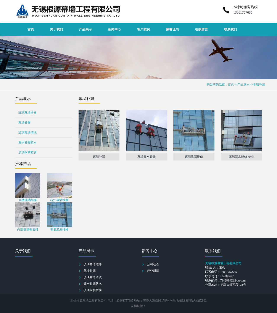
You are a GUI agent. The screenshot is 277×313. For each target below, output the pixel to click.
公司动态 (153, 264)
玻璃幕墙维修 (27, 112)
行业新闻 (153, 270)
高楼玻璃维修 (28, 200)
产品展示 (85, 29)
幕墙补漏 (259, 84)
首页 (30, 29)
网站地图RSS (178, 300)
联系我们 (230, 29)
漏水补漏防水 (27, 142)
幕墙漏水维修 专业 (241, 156)
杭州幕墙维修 (59, 200)
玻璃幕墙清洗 (27, 132)
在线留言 (201, 29)
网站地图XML (197, 300)
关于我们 (56, 29)
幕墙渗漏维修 (59, 229)
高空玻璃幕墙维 (27, 229)
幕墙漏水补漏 (146, 156)
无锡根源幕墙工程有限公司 (88, 300)
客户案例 (143, 29)
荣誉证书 (172, 29)
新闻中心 (114, 29)
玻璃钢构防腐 (27, 152)
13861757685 (242, 12)
